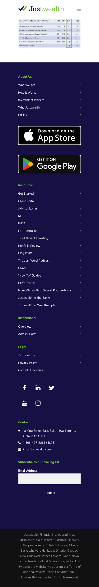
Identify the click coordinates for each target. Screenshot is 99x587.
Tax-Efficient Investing (33, 238)
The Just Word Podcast (34, 260)
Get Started (26, 193)
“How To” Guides (29, 275)
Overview (24, 326)
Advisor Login (27, 208)
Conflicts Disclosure (31, 370)
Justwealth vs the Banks (34, 298)
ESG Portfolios (27, 231)
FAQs (21, 268)
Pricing (22, 115)
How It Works (27, 92)
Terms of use (26, 355)
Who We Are (27, 85)
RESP (21, 216)
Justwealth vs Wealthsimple (36, 305)
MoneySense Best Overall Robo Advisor (44, 290)
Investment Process (31, 100)
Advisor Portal (27, 334)
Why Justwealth (29, 107)
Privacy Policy (27, 363)
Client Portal (26, 201)
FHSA (22, 223)
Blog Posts (25, 253)
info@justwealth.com (37, 449)
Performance (27, 283)
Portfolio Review (29, 246)
